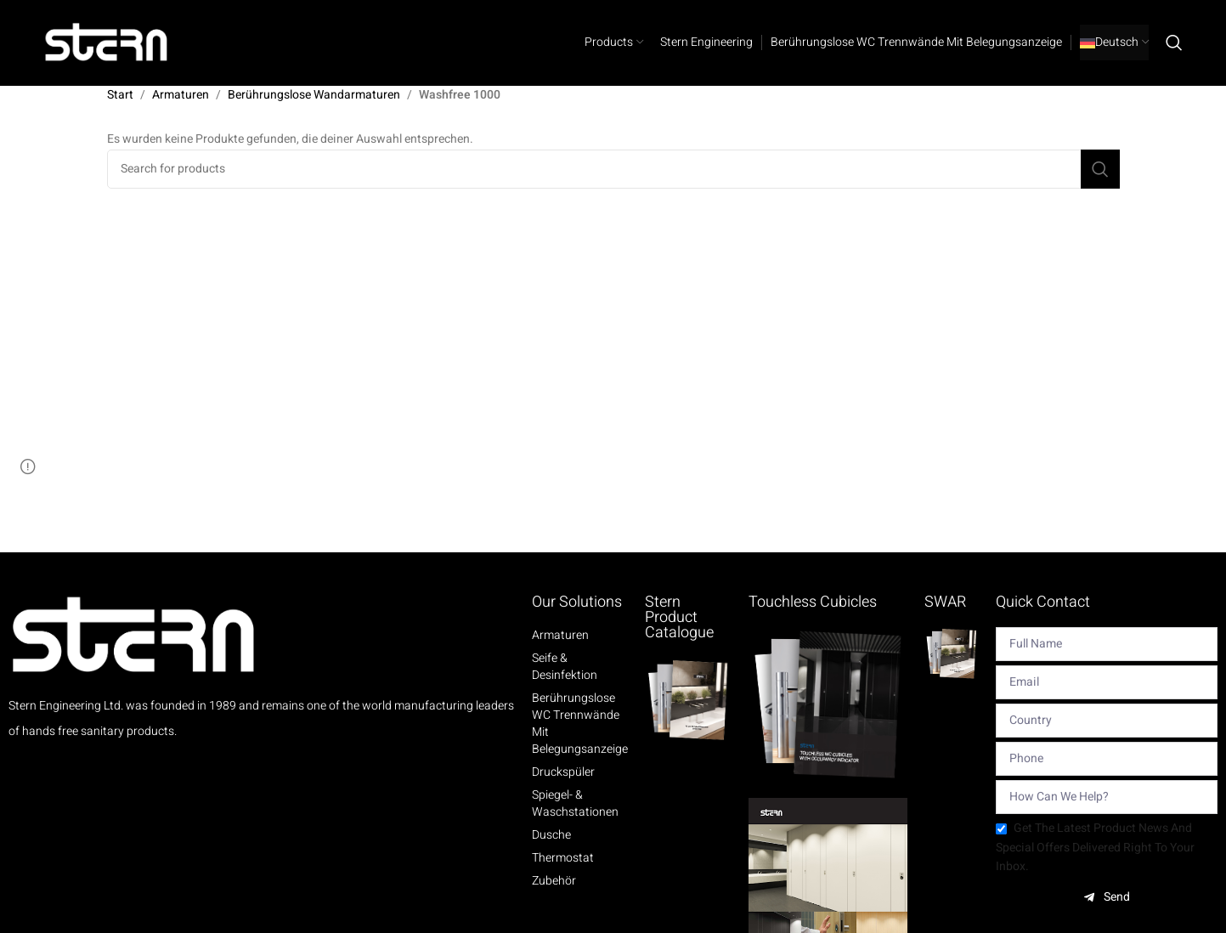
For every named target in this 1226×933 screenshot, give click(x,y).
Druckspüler (563, 772)
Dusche (551, 835)
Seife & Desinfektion (564, 667)
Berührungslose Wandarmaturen (314, 95)
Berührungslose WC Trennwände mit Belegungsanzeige (580, 724)
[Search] (1174, 42)
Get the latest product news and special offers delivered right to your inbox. (1095, 847)
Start (120, 95)
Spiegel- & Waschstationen (575, 804)
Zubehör (554, 881)
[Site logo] (107, 42)
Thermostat (563, 858)
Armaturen (180, 95)
